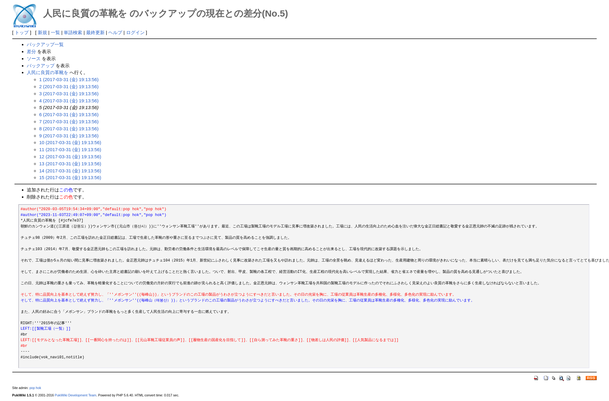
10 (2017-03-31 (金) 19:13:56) (70, 142)
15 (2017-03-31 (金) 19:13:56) (70, 177)
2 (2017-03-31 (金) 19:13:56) (68, 86)
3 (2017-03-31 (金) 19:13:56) (68, 93)
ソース (34, 58)
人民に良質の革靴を (47, 72)
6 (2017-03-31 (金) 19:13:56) (68, 114)
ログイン (135, 32)
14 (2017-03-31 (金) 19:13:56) (70, 170)
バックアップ (40, 65)
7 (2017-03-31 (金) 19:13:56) (68, 121)
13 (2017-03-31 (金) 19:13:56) (70, 163)
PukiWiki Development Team (75, 395)
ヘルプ (115, 32)
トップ (22, 32)
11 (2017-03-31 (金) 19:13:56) (70, 149)
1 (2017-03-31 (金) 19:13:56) (68, 79)
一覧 (55, 32)
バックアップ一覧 (45, 44)
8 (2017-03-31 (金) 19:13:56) (68, 128)
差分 (31, 51)
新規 (42, 32)
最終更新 (95, 32)
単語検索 (73, 32)
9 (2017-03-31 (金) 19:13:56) (68, 135)
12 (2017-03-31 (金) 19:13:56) (70, 156)
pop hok (35, 388)
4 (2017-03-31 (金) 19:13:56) (68, 100)
